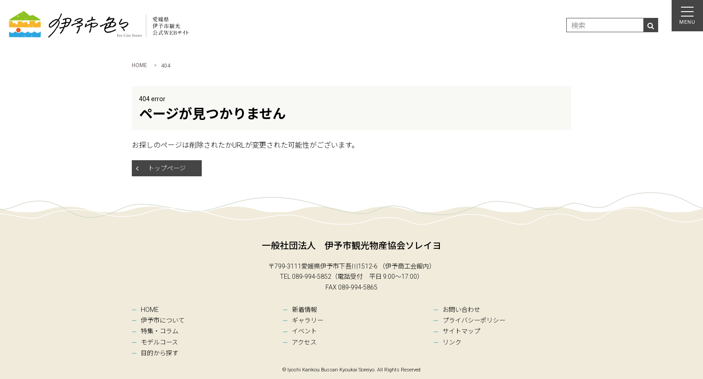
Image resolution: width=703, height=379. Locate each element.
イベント (304, 331)
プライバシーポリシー (474, 320)
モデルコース (159, 342)
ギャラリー (307, 320)
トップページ (167, 168)
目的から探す (159, 353)
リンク (452, 342)
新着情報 (304, 309)
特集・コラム (159, 331)
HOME (150, 309)
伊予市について (163, 320)
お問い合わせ (461, 309)
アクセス (304, 342)
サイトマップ (461, 331)
